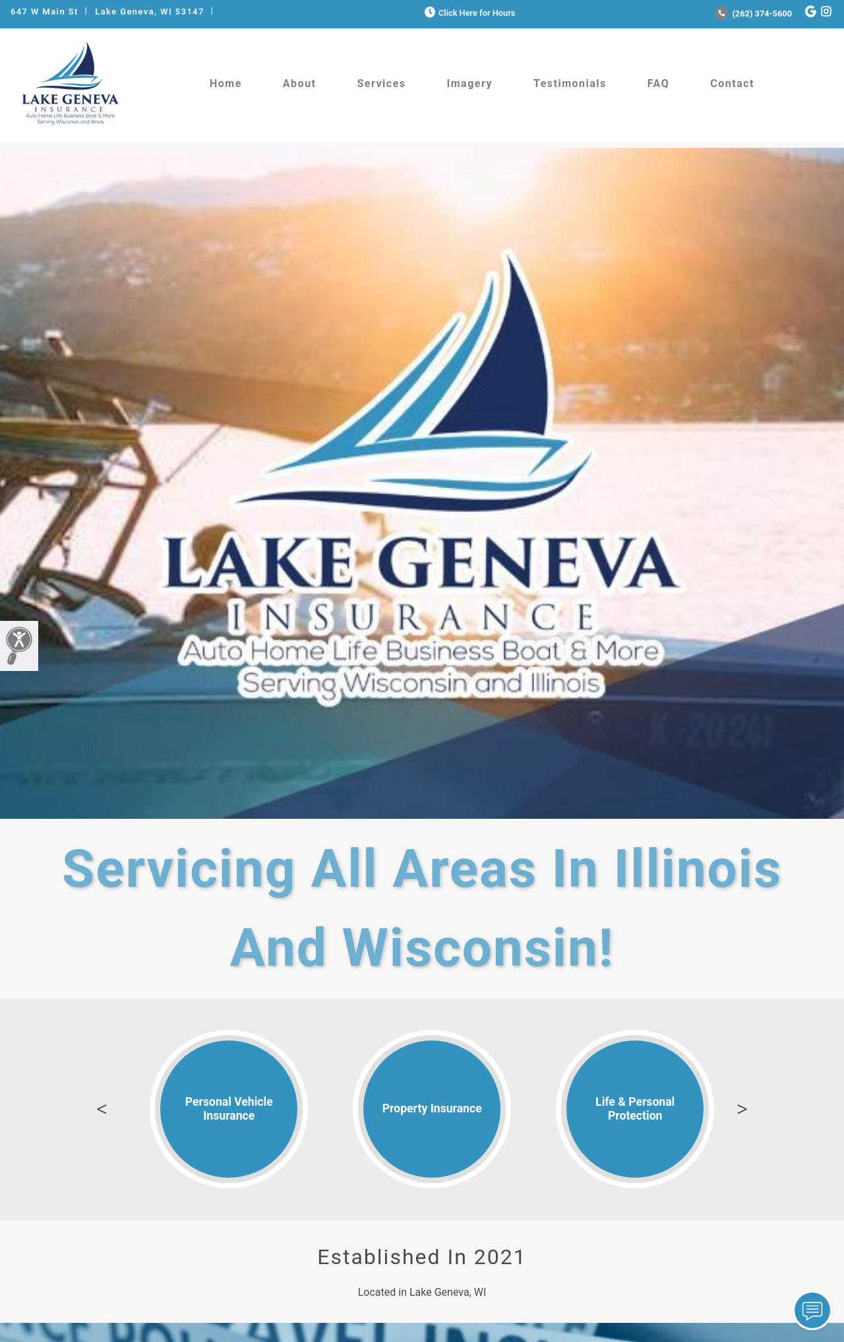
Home (226, 83)
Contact (732, 83)
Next (742, 1109)
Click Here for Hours (468, 13)
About (299, 83)
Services (381, 83)
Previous (101, 1109)
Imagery (470, 83)
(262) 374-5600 (753, 13)
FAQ (658, 83)
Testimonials (570, 83)
